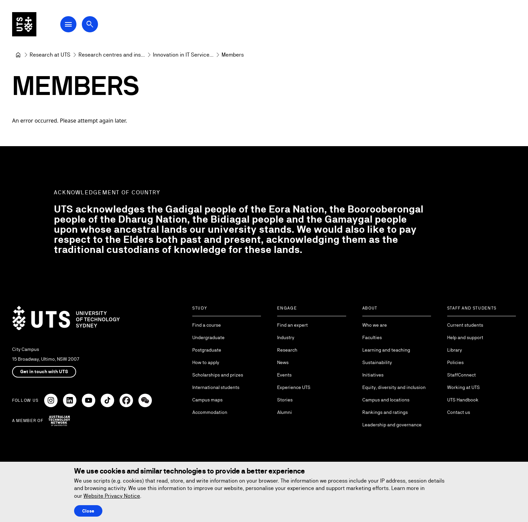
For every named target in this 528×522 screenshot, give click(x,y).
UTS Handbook (462, 399)
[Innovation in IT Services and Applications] (183, 55)
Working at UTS (463, 387)
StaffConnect (461, 375)
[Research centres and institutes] (111, 55)
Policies (455, 362)
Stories (285, 399)
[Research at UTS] (50, 55)
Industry (285, 337)
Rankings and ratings (385, 412)
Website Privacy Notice (112, 496)
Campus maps (207, 399)
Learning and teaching (386, 350)
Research (287, 350)
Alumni (284, 412)
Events (284, 375)
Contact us (458, 412)
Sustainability (377, 362)
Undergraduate (208, 337)
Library (454, 350)
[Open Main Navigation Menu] (69, 24)
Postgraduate (206, 350)
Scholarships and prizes (217, 375)
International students (215, 387)
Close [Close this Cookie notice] (88, 511)
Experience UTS (293, 387)
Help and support (465, 337)
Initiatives (373, 375)
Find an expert (292, 325)
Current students (465, 325)
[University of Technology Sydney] (18, 55)
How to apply (205, 362)
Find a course (206, 325)
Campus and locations (385, 399)
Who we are (374, 325)
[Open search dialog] (90, 24)
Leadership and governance (392, 424)
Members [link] (233, 55)
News (283, 362)
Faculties (372, 337)
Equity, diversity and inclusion (394, 387)
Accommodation (209, 412)
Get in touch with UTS (44, 371)
